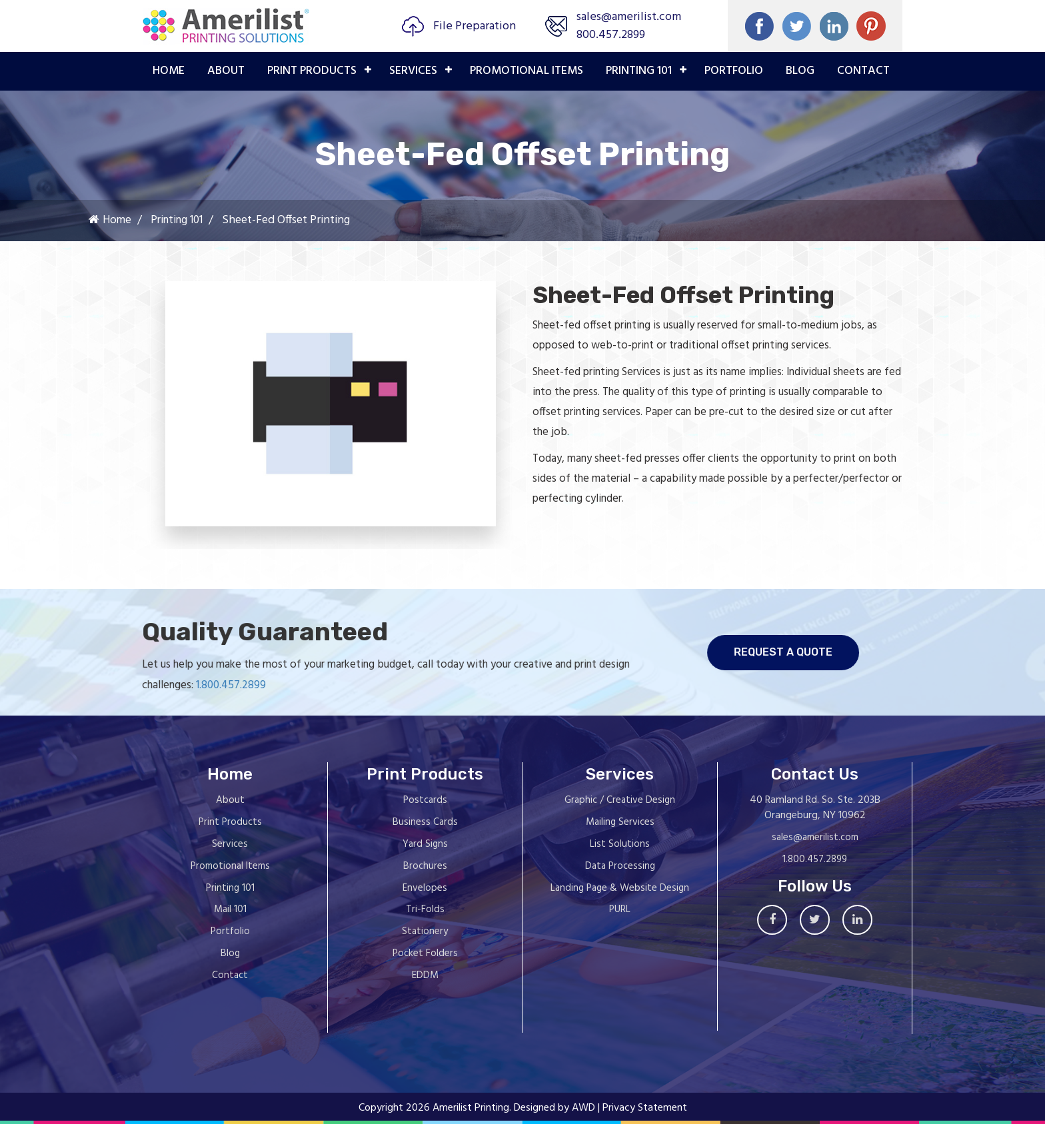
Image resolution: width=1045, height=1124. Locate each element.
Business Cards (425, 822)
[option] (328, 415)
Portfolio (230, 931)
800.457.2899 (610, 35)
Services (413, 71)
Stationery (425, 931)
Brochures (425, 866)
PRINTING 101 (639, 71)
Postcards (425, 800)
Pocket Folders (425, 953)
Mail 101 (230, 909)
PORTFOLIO (733, 71)
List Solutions (620, 844)
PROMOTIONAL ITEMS (526, 71)
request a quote (808, 652)
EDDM (425, 975)
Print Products (230, 822)
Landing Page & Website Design (619, 888)
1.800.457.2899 (208, 685)
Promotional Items (230, 866)
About (226, 71)
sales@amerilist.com (628, 17)
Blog (800, 71)
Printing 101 (177, 220)
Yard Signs (425, 844)
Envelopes (425, 888)
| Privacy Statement (642, 1108)
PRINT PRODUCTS (312, 71)
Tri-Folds (425, 909)
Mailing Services (620, 822)
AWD (583, 1108)
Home (169, 71)
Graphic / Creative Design (619, 800)
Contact (863, 71)
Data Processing (620, 866)
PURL (619, 909)
